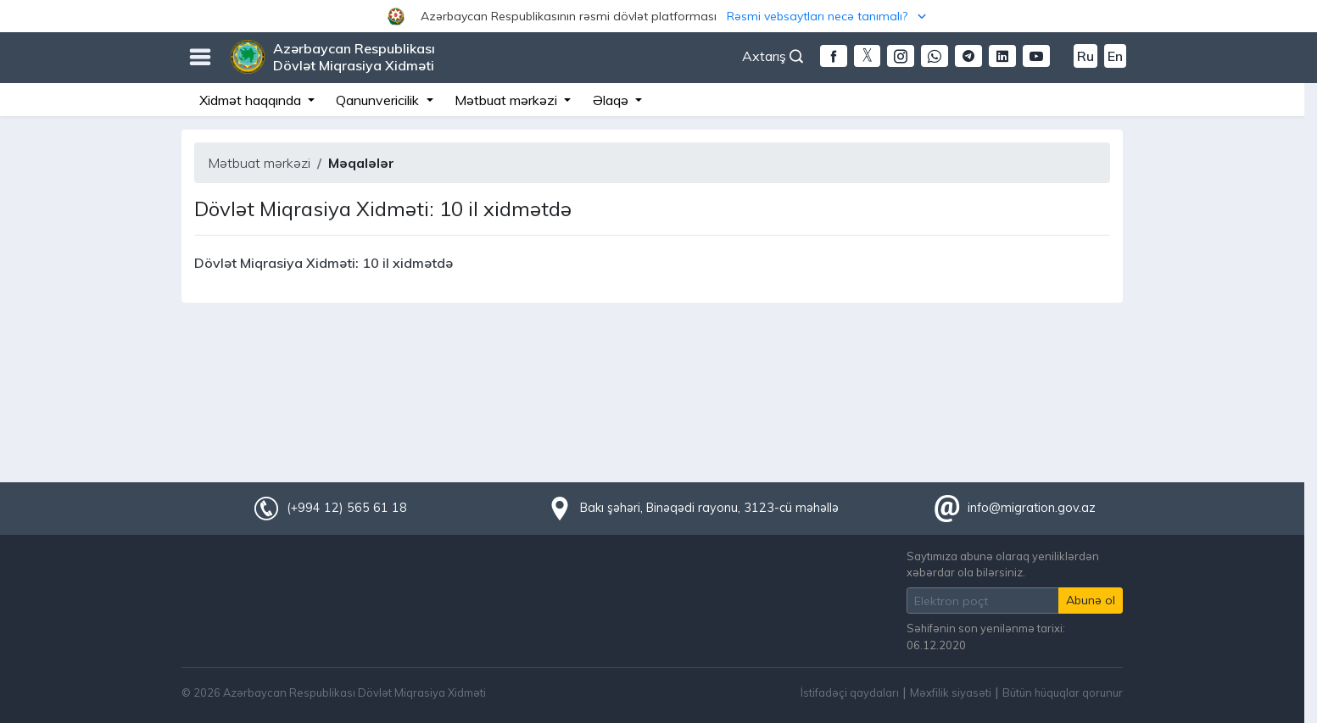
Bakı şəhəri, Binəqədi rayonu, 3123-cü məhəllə (709, 507)
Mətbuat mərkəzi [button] (508, 100)
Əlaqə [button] (612, 100)
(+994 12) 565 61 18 (347, 507)
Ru (1085, 55)
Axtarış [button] (772, 55)
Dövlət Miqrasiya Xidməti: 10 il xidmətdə (323, 262)
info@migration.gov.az (1032, 507)
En (1115, 55)
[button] (658, 16)
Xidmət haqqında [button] (251, 100)
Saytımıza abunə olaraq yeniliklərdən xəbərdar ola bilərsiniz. (1003, 564)
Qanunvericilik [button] (379, 100)
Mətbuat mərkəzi (259, 162)
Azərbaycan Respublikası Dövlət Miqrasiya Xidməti (354, 57)
